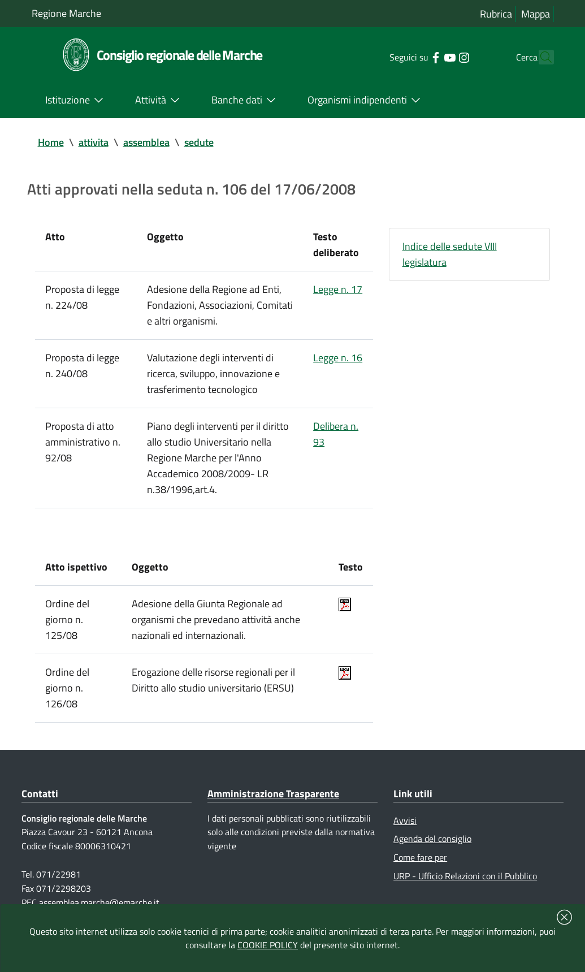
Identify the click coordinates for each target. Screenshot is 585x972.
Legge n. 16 (337, 357)
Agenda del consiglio (432, 838)
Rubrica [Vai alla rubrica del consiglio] (496, 13)
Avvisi (405, 820)
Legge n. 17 (337, 289)
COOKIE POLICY (267, 945)
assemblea (146, 142)
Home (51, 142)
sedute (199, 142)
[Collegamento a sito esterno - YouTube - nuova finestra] (430, 56)
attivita (94, 142)
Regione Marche (66, 13)
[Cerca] (540, 57)
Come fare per (420, 857)
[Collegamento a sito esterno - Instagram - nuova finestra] (444, 56)
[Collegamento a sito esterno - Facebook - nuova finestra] (416, 56)
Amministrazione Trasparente (273, 793)
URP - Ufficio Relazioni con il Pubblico (465, 876)
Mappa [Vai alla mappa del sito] (535, 13)
